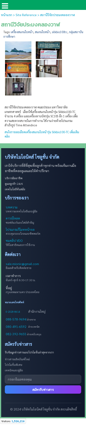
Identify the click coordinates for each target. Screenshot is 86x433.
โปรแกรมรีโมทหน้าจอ (20, 229)
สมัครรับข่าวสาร (43, 389)
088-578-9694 (16, 319)
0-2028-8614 (13, 311)
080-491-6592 (16, 326)
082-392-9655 (16, 334)
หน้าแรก (6, 15)
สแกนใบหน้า (42, 32)
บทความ (11, 207)
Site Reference (26, 15)
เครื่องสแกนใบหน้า (22, 32)
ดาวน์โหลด (13, 218)
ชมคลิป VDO (14, 240)
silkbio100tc (59, 32)
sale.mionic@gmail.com (22, 264)
